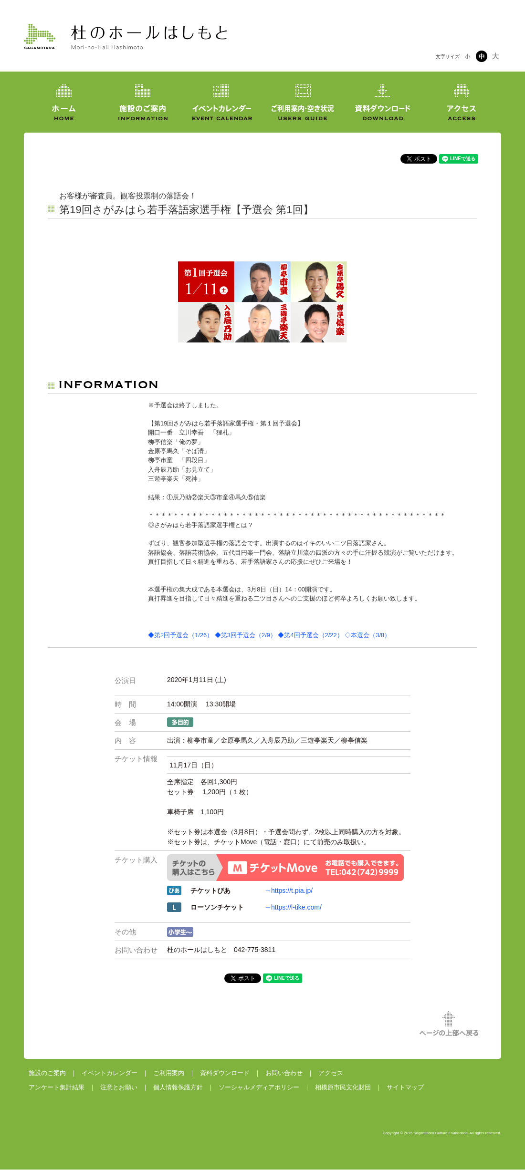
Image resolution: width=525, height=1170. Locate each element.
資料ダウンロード (225, 1073)
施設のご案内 (47, 1073)
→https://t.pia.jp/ (288, 890)
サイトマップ (405, 1087)
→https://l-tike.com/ (293, 907)
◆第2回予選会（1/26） (180, 635)
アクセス (330, 1073)
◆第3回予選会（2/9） (245, 635)
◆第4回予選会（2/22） (310, 635)
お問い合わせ (284, 1073)
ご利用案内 (168, 1073)
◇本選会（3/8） (367, 635)
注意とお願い (118, 1087)
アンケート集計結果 (56, 1087)
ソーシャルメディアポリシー (259, 1087)
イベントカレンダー (109, 1073)
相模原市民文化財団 (343, 1087)
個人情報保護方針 (178, 1087)
